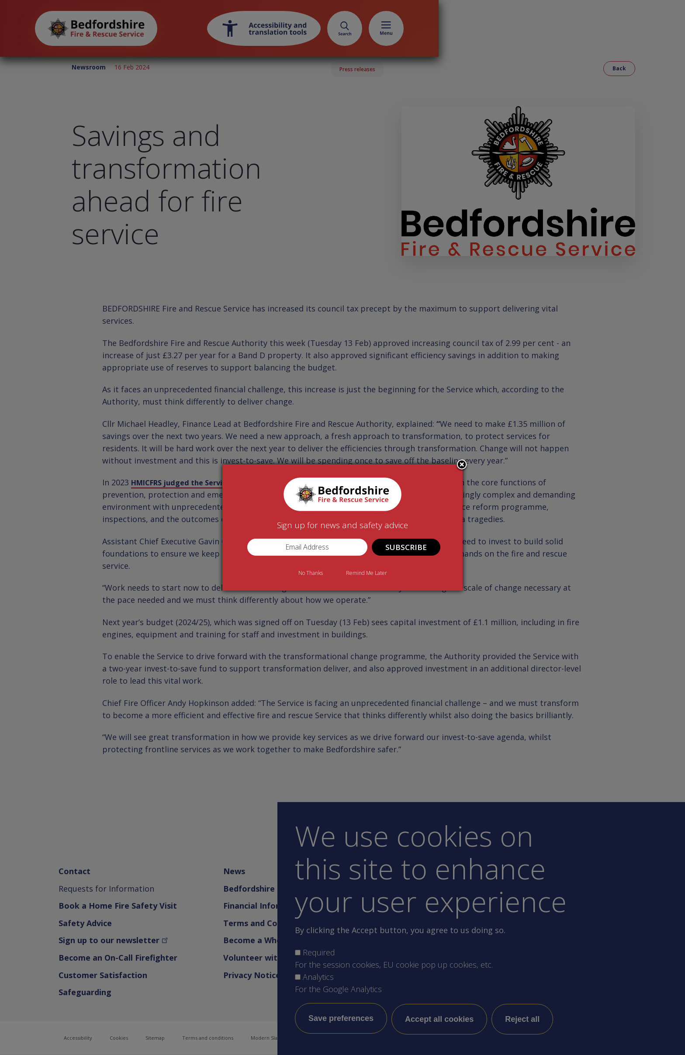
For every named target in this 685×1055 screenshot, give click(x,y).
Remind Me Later (366, 573)
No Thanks (310, 573)
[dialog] (342, 527)
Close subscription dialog (461, 465)
